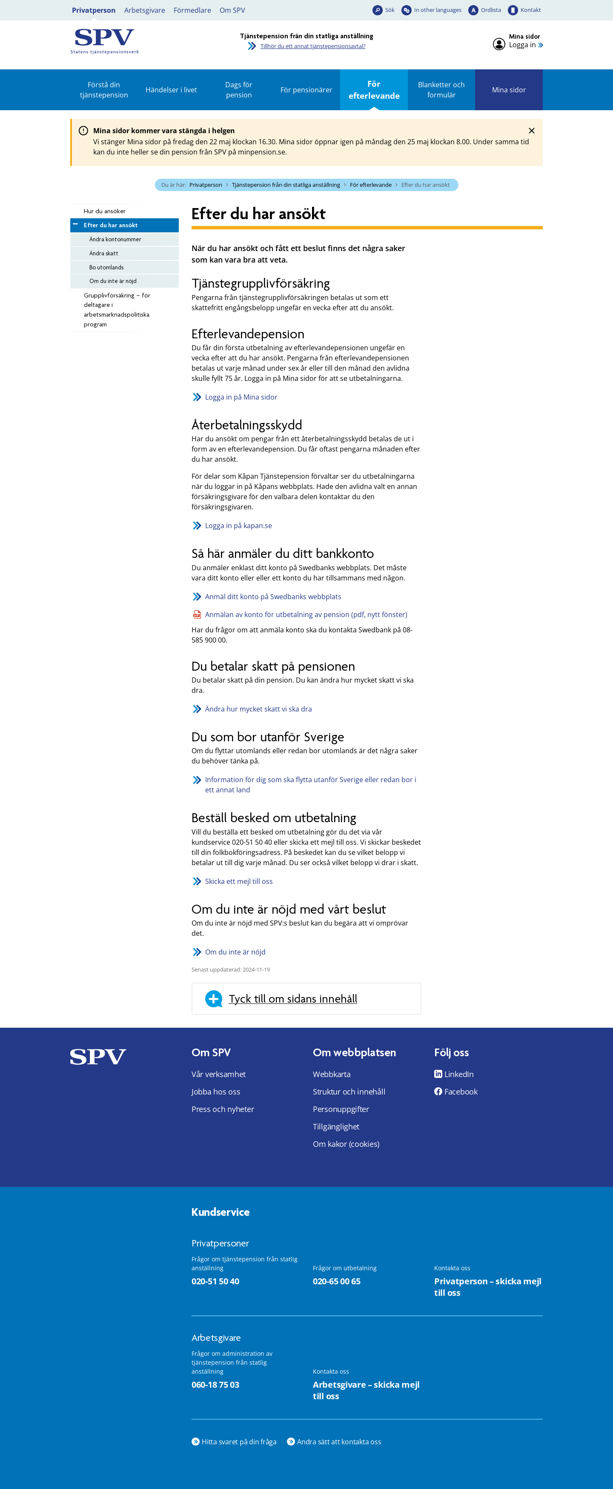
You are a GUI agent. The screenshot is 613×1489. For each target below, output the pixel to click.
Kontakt (531, 10)
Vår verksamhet (219, 1074)
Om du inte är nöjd (113, 280)
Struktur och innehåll (349, 1091)
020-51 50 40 (215, 1281)
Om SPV (232, 10)
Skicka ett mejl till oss (239, 881)
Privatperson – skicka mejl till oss (487, 1286)
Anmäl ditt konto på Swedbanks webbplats (273, 596)
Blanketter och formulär (441, 90)
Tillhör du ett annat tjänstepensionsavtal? (313, 46)
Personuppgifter (341, 1109)
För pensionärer (306, 89)
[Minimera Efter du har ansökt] (74, 222)
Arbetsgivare (144, 10)
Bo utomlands (106, 267)
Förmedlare (192, 10)
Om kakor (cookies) (346, 1144)
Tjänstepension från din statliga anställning (286, 185)
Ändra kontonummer (115, 239)
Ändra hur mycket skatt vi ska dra (258, 709)
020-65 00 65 (336, 1281)
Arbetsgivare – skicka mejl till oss (366, 1390)
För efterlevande (374, 89)
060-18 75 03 (215, 1384)
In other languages (437, 10)
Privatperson (94, 10)
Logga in (522, 44)
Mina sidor (509, 89)
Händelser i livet (171, 89)
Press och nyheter (223, 1109)
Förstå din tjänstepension (104, 90)
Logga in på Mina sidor (241, 397)
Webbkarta (332, 1074)
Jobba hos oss (216, 1091)
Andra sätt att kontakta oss (339, 1441)
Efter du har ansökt (110, 225)
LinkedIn (459, 1074)
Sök (390, 10)
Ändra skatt (103, 253)
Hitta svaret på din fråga (239, 1441)
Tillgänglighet (336, 1126)
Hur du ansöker (105, 211)
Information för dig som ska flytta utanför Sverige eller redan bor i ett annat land (310, 785)
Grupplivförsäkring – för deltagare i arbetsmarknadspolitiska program (117, 310)
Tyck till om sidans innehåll (293, 999)
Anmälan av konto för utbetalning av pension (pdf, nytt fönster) (306, 614)
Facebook (461, 1091)
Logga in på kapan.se (238, 525)
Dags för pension (238, 90)
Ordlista (491, 10)
